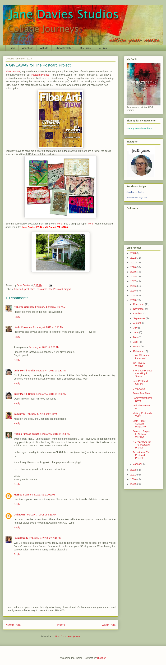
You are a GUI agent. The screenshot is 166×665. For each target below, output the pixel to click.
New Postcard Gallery (140, 382)
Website (44, 48)
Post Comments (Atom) (67, 636)
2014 (133, 295)
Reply (17, 316)
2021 (133, 262)
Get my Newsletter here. (140, 128)
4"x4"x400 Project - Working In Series (142, 373)
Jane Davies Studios (135, 192)
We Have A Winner (139, 364)
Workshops (27, 48)
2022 (133, 257)
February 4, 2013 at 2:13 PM (41, 414)
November (139, 309)
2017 (133, 281)
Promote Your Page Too (137, 198)
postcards (42, 289)
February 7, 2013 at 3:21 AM (41, 514)
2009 (133, 484)
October (137, 313)
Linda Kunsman (23, 327)
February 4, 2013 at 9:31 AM (51, 370)
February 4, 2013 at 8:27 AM (50, 307)
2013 (133, 300)
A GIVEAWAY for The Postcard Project (142, 444)
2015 (133, 290)
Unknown (19, 514)
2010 (133, 479)
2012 (133, 469)
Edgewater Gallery (64, 48)
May (135, 337)
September (139, 318)
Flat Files (102, 48)
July (135, 327)
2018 (133, 276)
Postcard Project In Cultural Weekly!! (141, 434)
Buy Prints (85, 48)
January (137, 464)
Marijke (18, 494)
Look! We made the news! (141, 357)
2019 (133, 271)
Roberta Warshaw (24, 307)
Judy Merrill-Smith (24, 370)
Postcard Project (40, 74)
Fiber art (18, 289)
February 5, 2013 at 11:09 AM (39, 494)
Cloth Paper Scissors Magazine (139, 424)
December (139, 304)
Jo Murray (19, 414)
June (136, 332)
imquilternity (21, 538)
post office (29, 289)
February (138, 351)
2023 (133, 253)
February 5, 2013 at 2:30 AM (55, 434)
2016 (133, 286)
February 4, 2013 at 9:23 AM (44, 347)
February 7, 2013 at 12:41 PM (45, 538)
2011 (133, 474)
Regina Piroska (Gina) (26, 434)
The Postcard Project (60, 289)
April (136, 341)
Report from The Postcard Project (141, 455)
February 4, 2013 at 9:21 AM (48, 327)
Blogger (101, 658)
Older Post (109, 624)
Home (12, 48)
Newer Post (13, 624)
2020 (133, 267)
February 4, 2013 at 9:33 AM (51, 394)
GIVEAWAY (139, 388)
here (59, 223)
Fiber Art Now (13, 71)
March (137, 346)
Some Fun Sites (141, 393)
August (137, 323)
